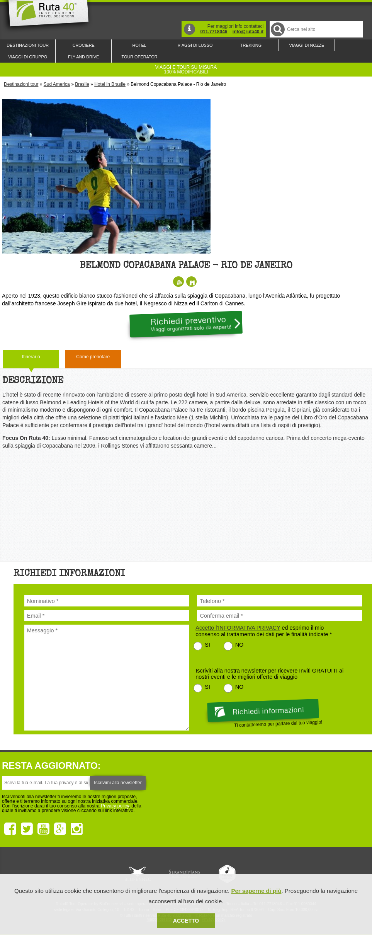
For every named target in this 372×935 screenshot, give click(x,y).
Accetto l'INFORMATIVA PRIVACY (237, 628)
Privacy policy (115, 806)
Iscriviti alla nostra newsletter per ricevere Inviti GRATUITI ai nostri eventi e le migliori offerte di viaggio (269, 674)
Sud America (57, 84)
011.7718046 (213, 31)
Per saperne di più (256, 890)
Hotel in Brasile (110, 84)
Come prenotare (93, 356)
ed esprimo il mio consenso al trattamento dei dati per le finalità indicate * (263, 631)
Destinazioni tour (21, 84)
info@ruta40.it (248, 31)
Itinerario (31, 356)
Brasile (82, 84)
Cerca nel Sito (277, 29)
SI (207, 645)
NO (239, 645)
